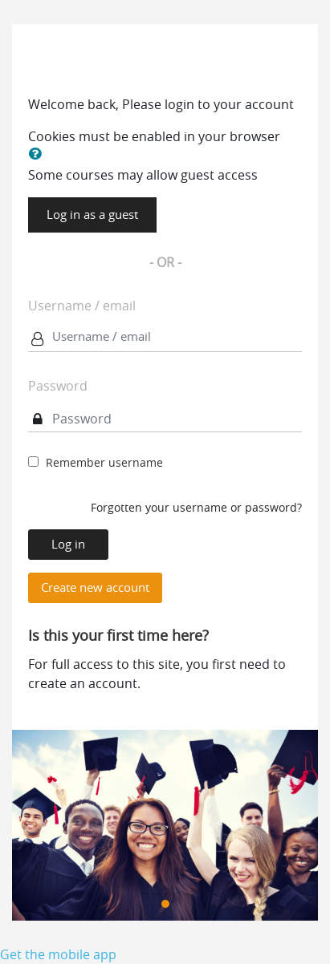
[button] (37, 155)
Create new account (95, 587)
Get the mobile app (58, 954)
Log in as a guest (92, 214)
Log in (68, 544)
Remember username (104, 462)
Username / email (82, 305)
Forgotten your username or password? (196, 507)
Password (58, 386)
